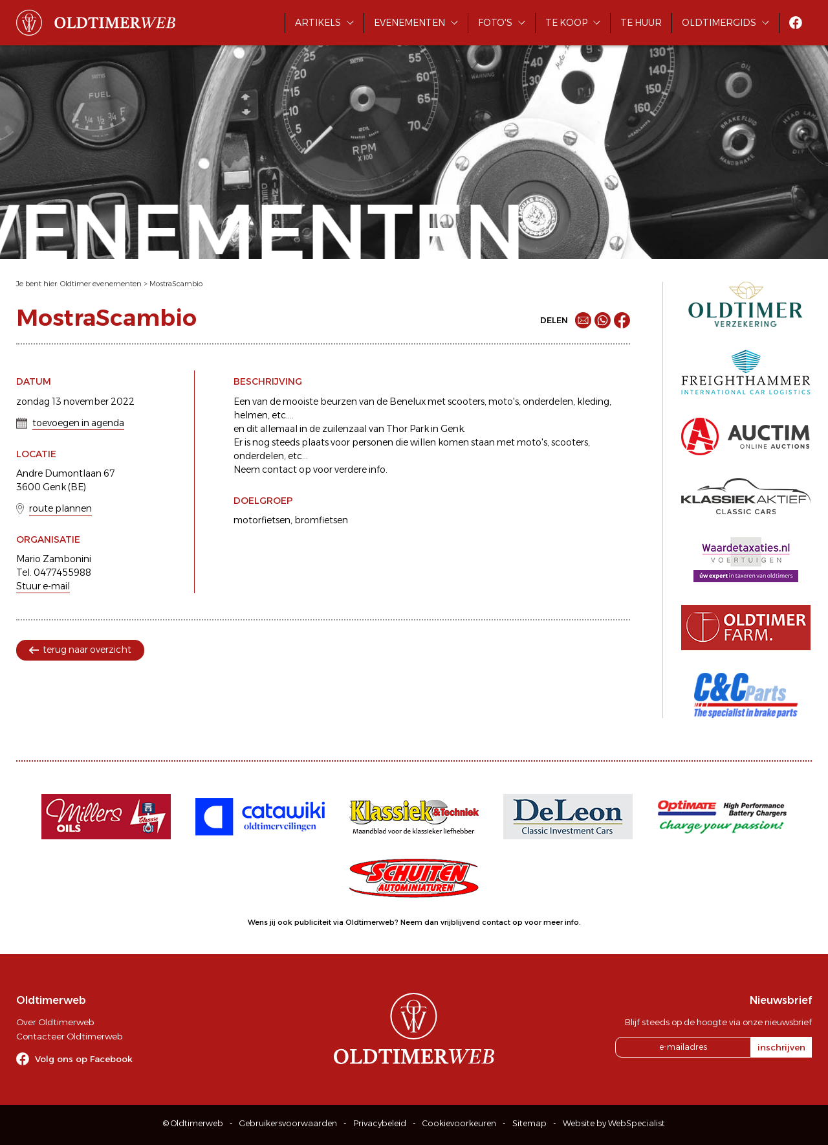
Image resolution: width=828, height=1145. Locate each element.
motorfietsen (262, 520)
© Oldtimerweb (193, 1123)
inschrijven (781, 1047)
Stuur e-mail (43, 586)
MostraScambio (175, 283)
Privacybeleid (379, 1123)
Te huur (641, 22)
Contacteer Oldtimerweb (69, 1036)
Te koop (566, 22)
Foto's (495, 22)
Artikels (318, 22)
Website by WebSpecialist (614, 1123)
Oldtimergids (719, 22)
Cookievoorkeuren (459, 1123)
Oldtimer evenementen (101, 283)
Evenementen (409, 22)
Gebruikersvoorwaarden (288, 1123)
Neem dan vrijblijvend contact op (461, 922)
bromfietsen (321, 520)
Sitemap (529, 1123)
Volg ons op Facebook (84, 1059)
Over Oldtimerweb (55, 1022)
